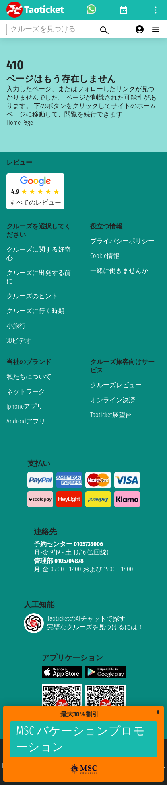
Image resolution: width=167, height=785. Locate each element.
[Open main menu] (156, 29)
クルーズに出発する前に (38, 277)
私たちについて (29, 376)
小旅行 (16, 325)
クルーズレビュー (116, 385)
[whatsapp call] (91, 10)
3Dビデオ (18, 340)
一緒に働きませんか (119, 271)
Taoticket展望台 (111, 415)
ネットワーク (25, 391)
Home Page (19, 122)
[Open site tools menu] (156, 10)
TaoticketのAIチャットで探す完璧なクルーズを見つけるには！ (84, 623)
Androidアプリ (25, 421)
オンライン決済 (112, 400)
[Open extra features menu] (58, 29)
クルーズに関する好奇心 (38, 254)
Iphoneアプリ (24, 406)
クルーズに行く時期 (35, 311)
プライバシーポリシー (122, 241)
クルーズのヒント (32, 296)
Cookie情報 (105, 256)
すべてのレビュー (35, 202)
